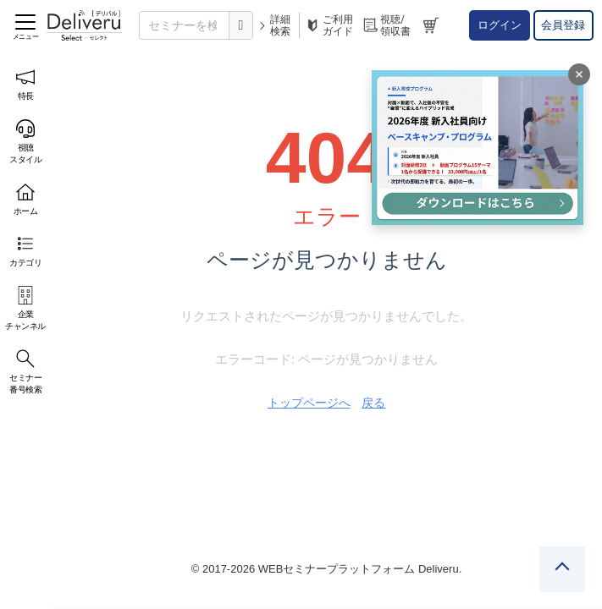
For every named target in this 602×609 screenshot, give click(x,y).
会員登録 (563, 25)
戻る (373, 402)
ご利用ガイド (328, 25)
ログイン (500, 25)
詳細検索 (273, 25)
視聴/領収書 (386, 25)
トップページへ (309, 402)
